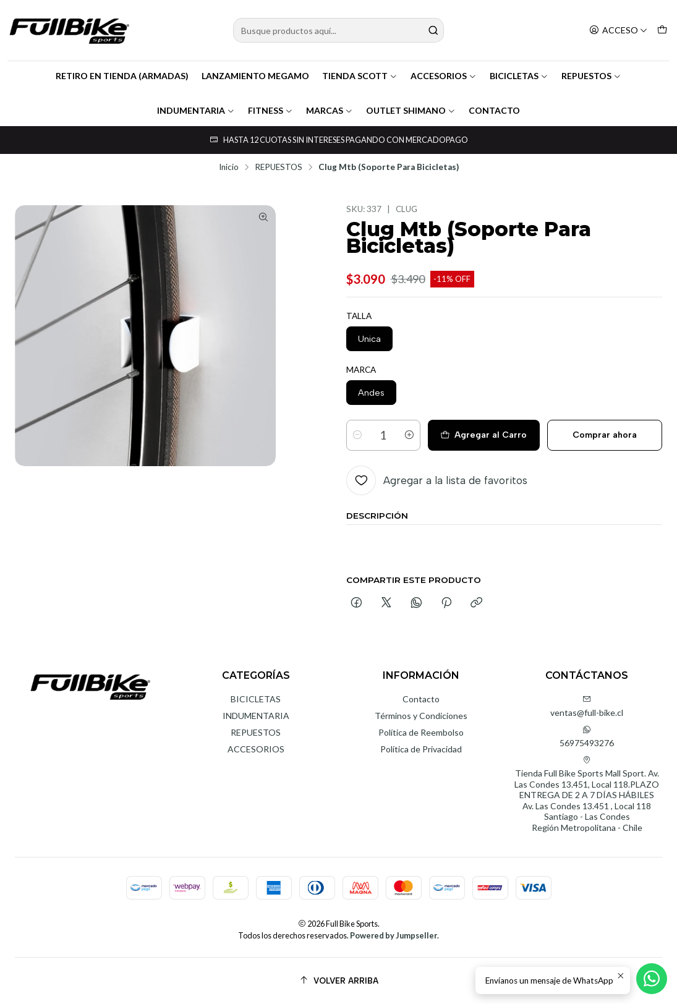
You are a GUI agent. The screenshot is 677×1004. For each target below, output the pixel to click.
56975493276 (587, 736)
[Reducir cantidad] (357, 435)
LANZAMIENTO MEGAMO (255, 75)
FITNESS (270, 110)
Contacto (421, 699)
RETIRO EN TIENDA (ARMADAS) (122, 75)
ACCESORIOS (444, 75)
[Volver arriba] (338, 980)
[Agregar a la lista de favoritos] (436, 480)
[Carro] (662, 31)
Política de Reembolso (421, 732)
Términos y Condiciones (421, 715)
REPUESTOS (591, 75)
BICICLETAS (519, 75)
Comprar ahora (605, 435)
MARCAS (329, 110)
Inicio (229, 167)
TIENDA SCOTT (360, 75)
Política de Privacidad (421, 749)
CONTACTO (494, 110)
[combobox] (338, 30)
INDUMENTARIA (196, 110)
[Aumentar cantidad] (409, 435)
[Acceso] (618, 31)
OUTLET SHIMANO (411, 110)
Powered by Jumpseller (393, 935)
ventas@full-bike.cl (586, 706)
